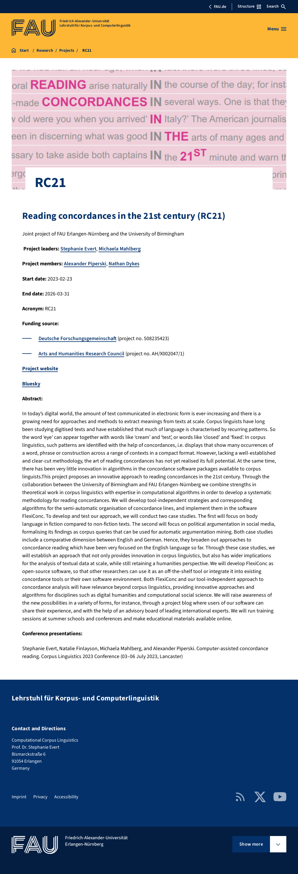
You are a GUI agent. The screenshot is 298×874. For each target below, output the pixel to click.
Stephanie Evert (78, 248)
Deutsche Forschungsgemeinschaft (78, 338)
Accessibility (66, 795)
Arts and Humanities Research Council (82, 353)
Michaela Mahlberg (120, 248)
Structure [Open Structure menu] (249, 6)
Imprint (19, 795)
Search (276, 6)
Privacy (40, 795)
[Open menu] (276, 29)
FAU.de (217, 7)
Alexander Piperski (85, 263)
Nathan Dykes (124, 263)
